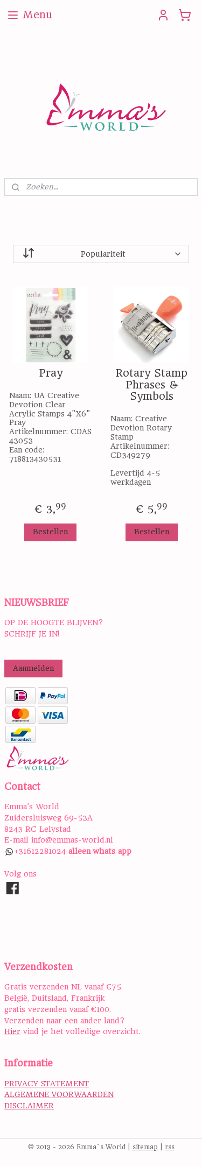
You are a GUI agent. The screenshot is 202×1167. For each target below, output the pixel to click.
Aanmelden (33, 668)
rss (170, 1147)
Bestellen (50, 531)
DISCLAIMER (29, 1105)
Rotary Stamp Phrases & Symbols (151, 384)
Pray (50, 373)
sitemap (145, 1147)
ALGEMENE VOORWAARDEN (59, 1094)
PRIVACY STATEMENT (46, 1083)
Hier (12, 1031)
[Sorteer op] (101, 254)
